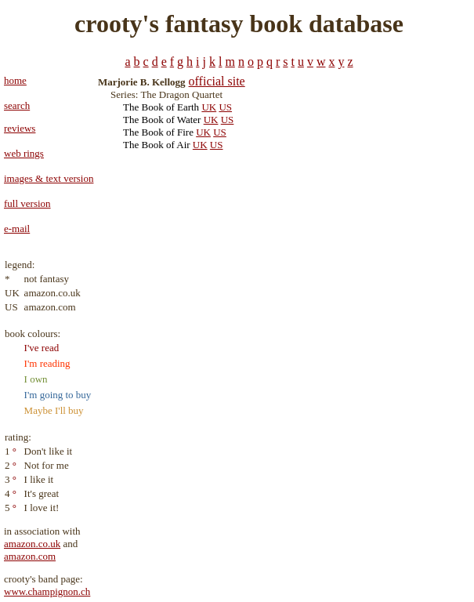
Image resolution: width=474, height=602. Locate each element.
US (225, 107)
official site (217, 81)
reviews (19, 128)
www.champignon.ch (47, 591)
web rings (24, 153)
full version (27, 203)
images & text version (48, 178)
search (17, 105)
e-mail (17, 228)
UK (208, 107)
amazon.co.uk (32, 543)
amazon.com (30, 556)
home (15, 80)
